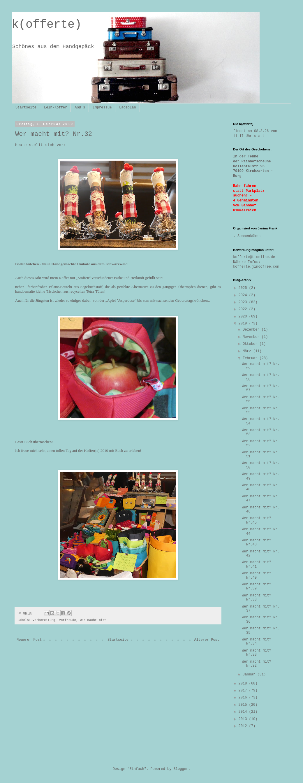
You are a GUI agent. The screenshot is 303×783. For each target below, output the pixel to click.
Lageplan (127, 108)
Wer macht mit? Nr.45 (256, 520)
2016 (244, 698)
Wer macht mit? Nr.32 (256, 664)
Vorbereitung (44, 620)
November (252, 337)
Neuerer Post (29, 640)
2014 (244, 712)
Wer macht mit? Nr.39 (256, 586)
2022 (244, 309)
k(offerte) (47, 24)
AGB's (80, 108)
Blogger (181, 769)
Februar (251, 358)
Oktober (251, 344)
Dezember (252, 330)
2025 (244, 288)
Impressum (102, 108)
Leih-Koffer (55, 108)
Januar (250, 675)
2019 (244, 324)
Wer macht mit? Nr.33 (256, 653)
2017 (244, 691)
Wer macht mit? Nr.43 (256, 542)
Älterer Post (206, 640)
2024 (244, 295)
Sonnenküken (248, 236)
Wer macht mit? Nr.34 (256, 642)
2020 (244, 317)
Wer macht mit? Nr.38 (256, 598)
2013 (244, 719)
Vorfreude (67, 620)
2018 (244, 684)
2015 (244, 705)
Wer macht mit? (93, 620)
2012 (244, 726)
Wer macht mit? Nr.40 (256, 575)
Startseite (25, 108)
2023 (244, 302)
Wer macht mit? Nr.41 (256, 564)
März (248, 351)
